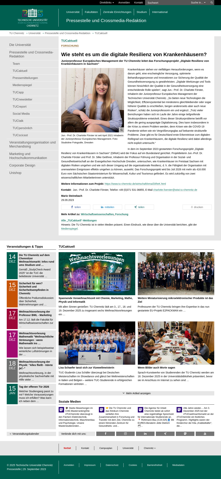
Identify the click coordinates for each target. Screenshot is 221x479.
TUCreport (19, 106)
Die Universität (20, 45)
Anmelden (124, 2)
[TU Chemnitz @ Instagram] (125, 434)
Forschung (121, 214)
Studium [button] (142, 11)
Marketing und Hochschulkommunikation (28, 156)
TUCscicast (20, 135)
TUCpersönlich (22, 128)
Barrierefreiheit (154, 465)
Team (16, 63)
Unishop (15, 173)
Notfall (67, 448)
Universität (128, 448)
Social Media (21, 113)
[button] (92, 100)
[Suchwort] (166, 2)
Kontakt (138, 2)
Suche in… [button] (198, 2)
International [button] (160, 11)
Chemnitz (148, 448)
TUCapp (18, 92)
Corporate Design (22, 165)
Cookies (133, 465)
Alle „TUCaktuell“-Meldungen (79, 220)
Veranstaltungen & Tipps (25, 246)
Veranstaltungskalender (25, 433)
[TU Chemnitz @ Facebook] (105, 434)
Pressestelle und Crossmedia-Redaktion (31, 54)
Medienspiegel (22, 85)
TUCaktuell (20, 70)
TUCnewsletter (22, 99)
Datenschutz (112, 465)
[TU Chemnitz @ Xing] (165, 434)
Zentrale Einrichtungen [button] (117, 11)
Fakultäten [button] (91, 11)
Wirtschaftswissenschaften (97, 214)
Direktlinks (107, 2)
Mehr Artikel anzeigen (138, 393)
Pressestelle (14, 469)
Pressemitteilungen (25, 77)
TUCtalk (18, 120)
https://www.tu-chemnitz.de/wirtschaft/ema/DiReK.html (135, 183)
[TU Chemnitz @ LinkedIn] (145, 434)
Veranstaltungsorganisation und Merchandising (32, 144)
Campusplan (105, 448)
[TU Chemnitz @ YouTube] (205, 434)
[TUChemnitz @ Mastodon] (185, 434)
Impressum (90, 465)
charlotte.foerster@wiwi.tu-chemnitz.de (175, 189)
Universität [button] (73, 11)
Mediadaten (178, 465)
